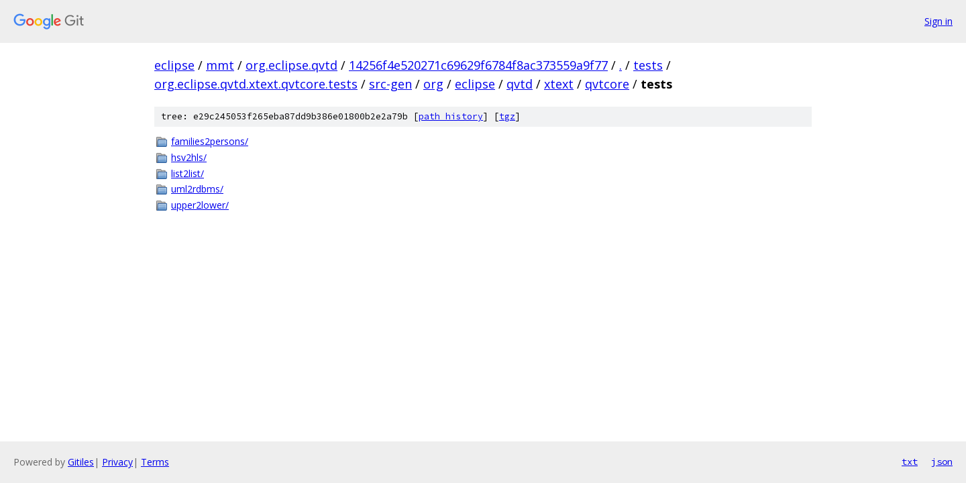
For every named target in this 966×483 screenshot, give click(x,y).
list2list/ (187, 173)
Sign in (938, 21)
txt (910, 461)
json (942, 461)
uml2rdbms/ (197, 188)
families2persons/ (209, 141)
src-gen (390, 84)
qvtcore (607, 84)
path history (451, 116)
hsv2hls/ (189, 157)
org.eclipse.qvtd (291, 65)
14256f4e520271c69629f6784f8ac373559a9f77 (478, 65)
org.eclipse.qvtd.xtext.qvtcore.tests (256, 84)
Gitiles (81, 461)
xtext (559, 84)
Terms (155, 461)
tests (648, 65)
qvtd (519, 84)
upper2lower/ (200, 205)
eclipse (174, 65)
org (433, 84)
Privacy (117, 461)
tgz (507, 116)
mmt (220, 65)
